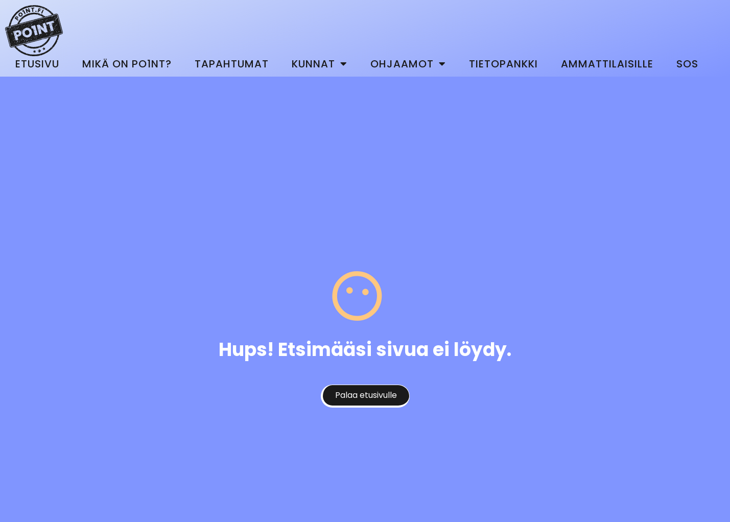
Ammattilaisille (607, 64)
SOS (687, 64)
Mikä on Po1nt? (127, 64)
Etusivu (37, 64)
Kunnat (319, 64)
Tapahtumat (232, 64)
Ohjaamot (408, 64)
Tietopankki (503, 64)
